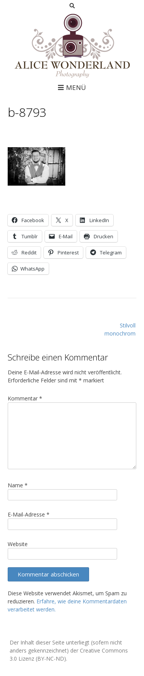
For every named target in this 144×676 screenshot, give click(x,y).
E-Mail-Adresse (29, 514)
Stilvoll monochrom (120, 329)
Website (18, 544)
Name (18, 485)
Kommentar (25, 398)
